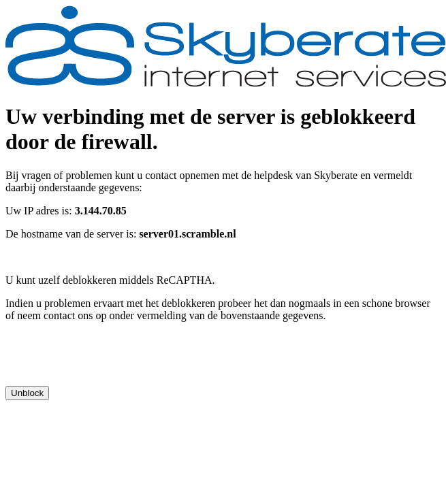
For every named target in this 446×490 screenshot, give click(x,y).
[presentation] (108, 359)
